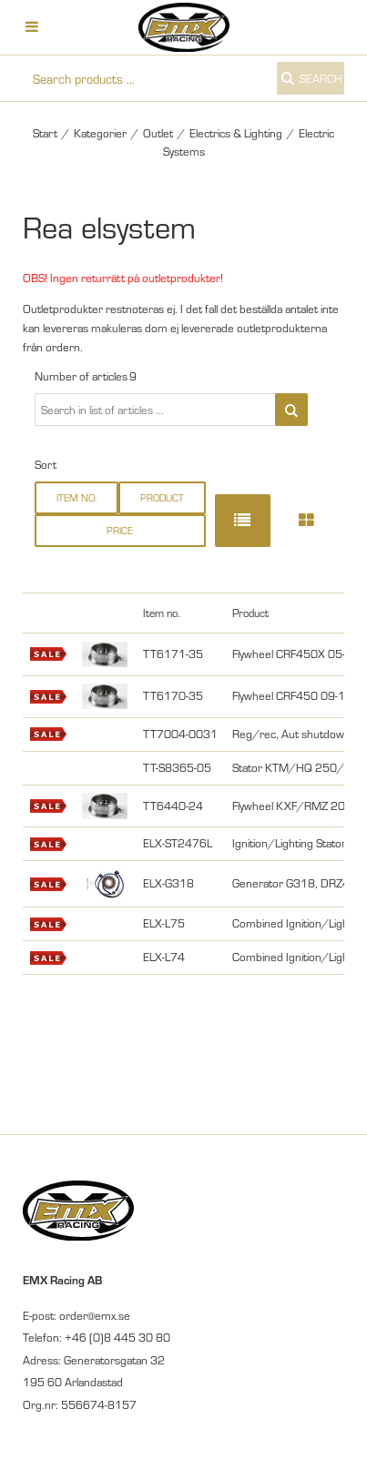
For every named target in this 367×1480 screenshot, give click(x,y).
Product (162, 497)
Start (45, 133)
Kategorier (100, 133)
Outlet (158, 133)
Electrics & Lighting (235, 133)
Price (120, 530)
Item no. (76, 497)
